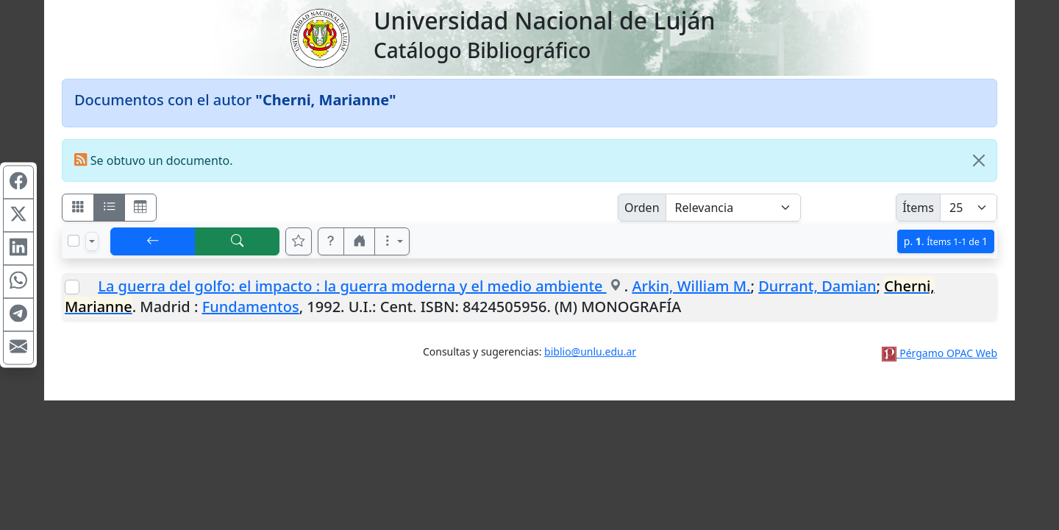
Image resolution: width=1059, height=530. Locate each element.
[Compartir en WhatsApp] (18, 282)
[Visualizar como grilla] (140, 208)
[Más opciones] (392, 241)
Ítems (918, 207)
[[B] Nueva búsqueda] (237, 241)
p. (946, 241)
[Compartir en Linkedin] (18, 249)
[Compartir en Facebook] (18, 182)
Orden (642, 207)
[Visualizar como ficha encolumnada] (109, 208)
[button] (331, 241)
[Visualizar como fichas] (78, 208)
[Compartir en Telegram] (18, 315)
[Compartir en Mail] (18, 348)
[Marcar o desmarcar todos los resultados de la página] (73, 241)
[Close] (978, 160)
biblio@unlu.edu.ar (590, 351)
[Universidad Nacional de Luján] (319, 37)
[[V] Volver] (153, 241)
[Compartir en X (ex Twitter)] (18, 216)
